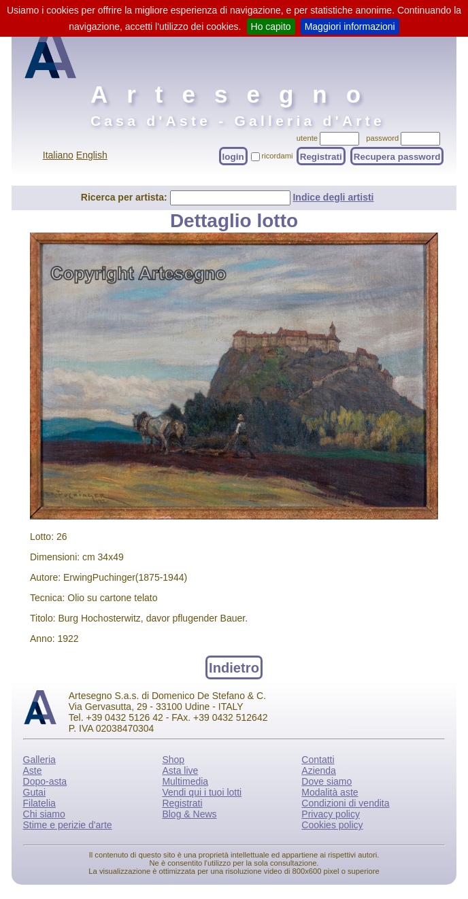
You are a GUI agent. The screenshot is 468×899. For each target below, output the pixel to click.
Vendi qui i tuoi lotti (201, 792)
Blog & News (189, 814)
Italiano (58, 155)
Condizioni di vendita (345, 803)
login (233, 156)
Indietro (234, 667)
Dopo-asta (45, 781)
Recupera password (397, 156)
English (91, 155)
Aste (32, 770)
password (382, 138)
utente (307, 138)
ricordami (277, 156)
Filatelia (39, 803)
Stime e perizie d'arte (67, 824)
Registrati (321, 156)
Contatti (317, 759)
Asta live (180, 770)
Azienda (318, 770)
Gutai (34, 792)
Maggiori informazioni (350, 26)
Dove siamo (326, 781)
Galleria (39, 759)
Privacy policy (330, 814)
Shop (173, 759)
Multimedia (185, 781)
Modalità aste (329, 792)
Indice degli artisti (332, 197)
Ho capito (271, 26)
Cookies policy (332, 824)
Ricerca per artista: (125, 197)
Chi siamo (44, 814)
